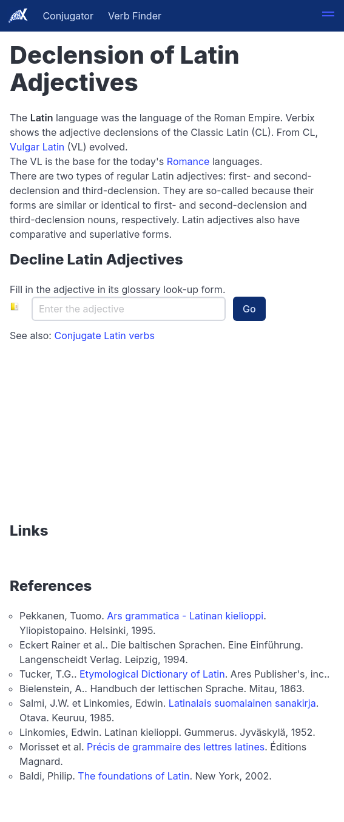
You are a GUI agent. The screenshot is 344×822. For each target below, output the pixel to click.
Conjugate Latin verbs (104, 335)
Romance (188, 161)
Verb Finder (134, 16)
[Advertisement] (85, 433)
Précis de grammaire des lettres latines (176, 747)
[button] (328, 16)
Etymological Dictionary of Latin (152, 674)
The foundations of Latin (133, 776)
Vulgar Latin (37, 147)
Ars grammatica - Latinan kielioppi (185, 616)
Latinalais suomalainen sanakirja (242, 703)
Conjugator (67, 16)
